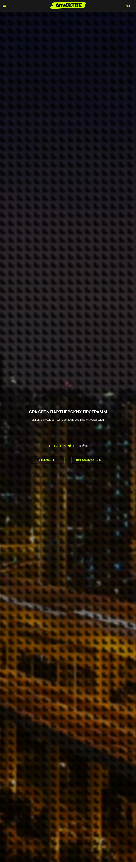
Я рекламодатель (88, 460)
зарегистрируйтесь (62, 446)
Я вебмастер (47, 460)
